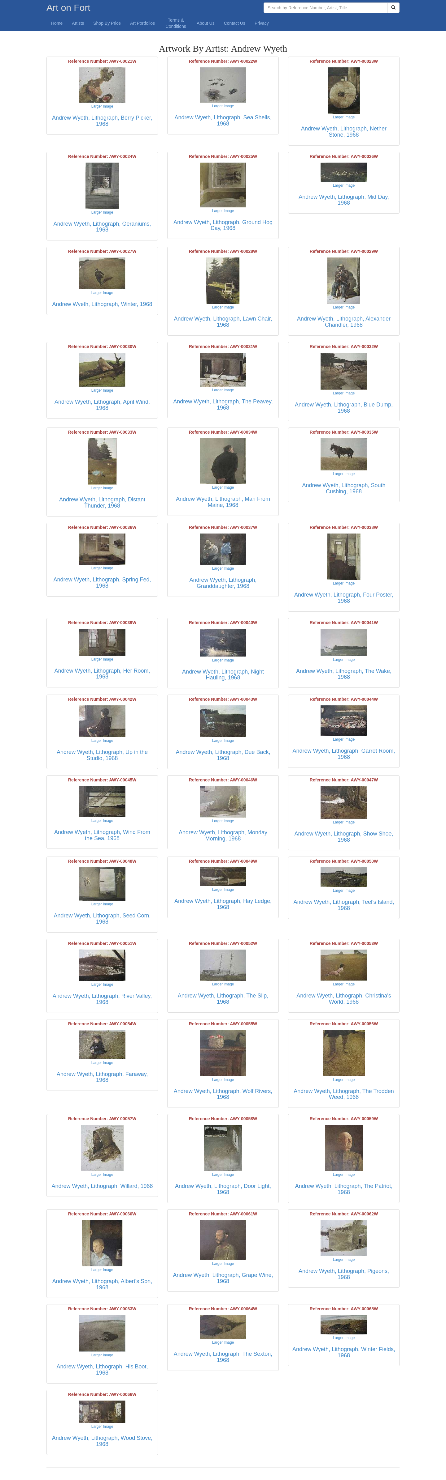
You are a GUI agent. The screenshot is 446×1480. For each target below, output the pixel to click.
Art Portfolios (142, 23)
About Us (206, 23)
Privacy (262, 23)
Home (57, 23)
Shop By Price (107, 23)
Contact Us (234, 23)
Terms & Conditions (176, 23)
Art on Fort (68, 7)
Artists (78, 23)
